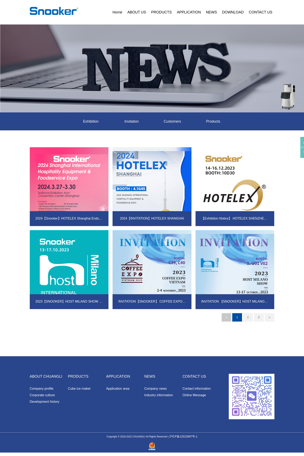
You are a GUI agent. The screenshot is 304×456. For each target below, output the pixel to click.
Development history (45, 402)
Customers (172, 122)
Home (117, 12)
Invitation (131, 122)
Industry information (158, 395)
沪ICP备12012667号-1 (183, 440)
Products (213, 122)
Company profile (42, 389)
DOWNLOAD (233, 12)
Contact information (196, 389)
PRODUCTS (161, 12)
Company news (155, 389)
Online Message (194, 395)
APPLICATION (189, 12)
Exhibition (91, 122)
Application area (117, 389)
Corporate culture (42, 395)
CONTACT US (260, 12)
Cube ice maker (79, 389)
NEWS (211, 12)
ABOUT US (136, 12)
